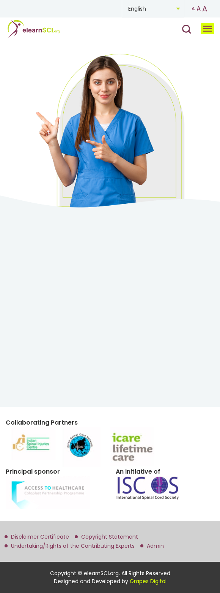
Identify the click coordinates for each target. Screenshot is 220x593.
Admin (155, 546)
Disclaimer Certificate (40, 537)
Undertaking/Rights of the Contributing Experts (73, 546)
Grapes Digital (148, 581)
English (137, 9)
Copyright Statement (109, 537)
